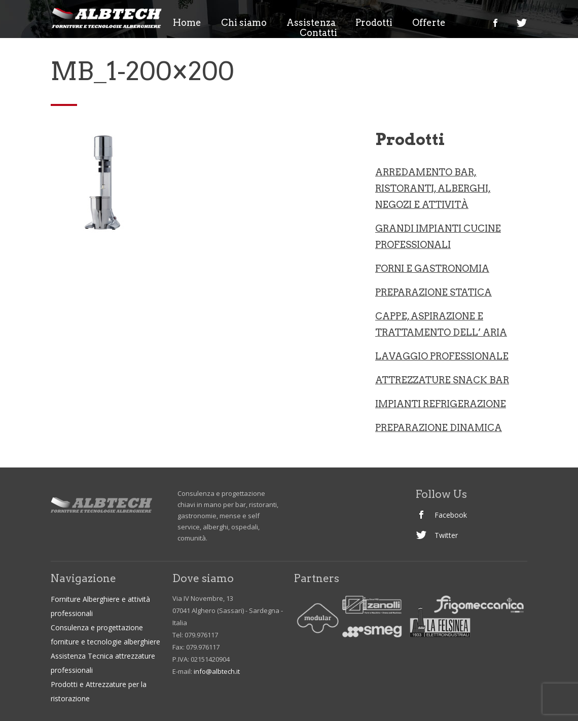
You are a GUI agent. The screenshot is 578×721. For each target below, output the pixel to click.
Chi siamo (244, 23)
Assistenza (311, 23)
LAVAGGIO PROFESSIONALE (442, 356)
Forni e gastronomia (432, 268)
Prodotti (373, 23)
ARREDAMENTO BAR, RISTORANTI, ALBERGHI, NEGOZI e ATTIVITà (433, 188)
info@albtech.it (217, 671)
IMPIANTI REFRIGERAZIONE (440, 404)
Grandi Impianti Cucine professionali (438, 236)
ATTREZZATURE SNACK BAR (442, 380)
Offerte (429, 23)
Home (187, 23)
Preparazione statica (433, 292)
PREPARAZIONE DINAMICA (438, 427)
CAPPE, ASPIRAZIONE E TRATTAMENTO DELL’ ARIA (441, 324)
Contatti (318, 33)
